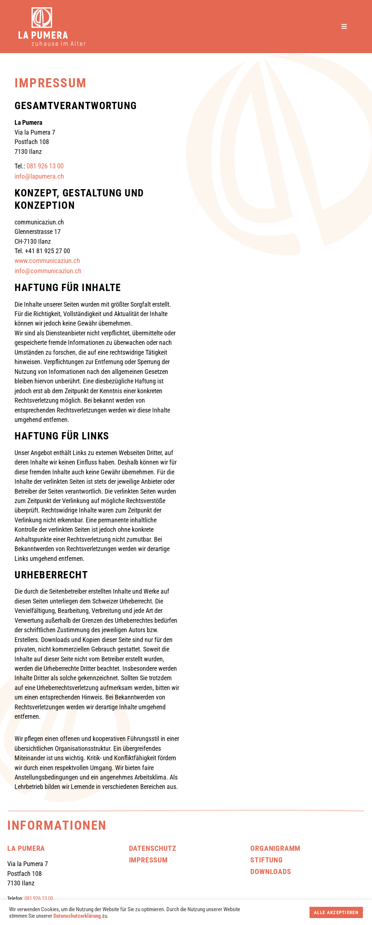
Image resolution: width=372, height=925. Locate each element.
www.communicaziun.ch (47, 261)
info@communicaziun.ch (48, 271)
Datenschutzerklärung (77, 916)
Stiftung (266, 860)
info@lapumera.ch (39, 176)
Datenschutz (153, 848)
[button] (347, 26)
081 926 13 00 (45, 166)
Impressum (148, 860)
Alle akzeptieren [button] (336, 912)
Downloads (270, 871)
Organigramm (275, 848)
